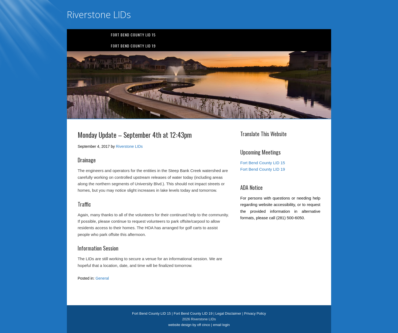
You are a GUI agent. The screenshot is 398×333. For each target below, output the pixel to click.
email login (221, 325)
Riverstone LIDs (99, 14)
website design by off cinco (189, 325)
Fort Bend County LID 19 (133, 46)
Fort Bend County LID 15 (133, 34)
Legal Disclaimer (228, 313)
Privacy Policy (255, 313)
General (102, 278)
